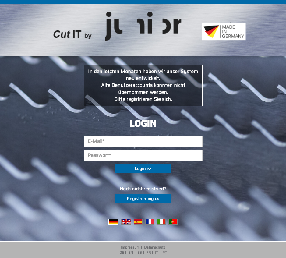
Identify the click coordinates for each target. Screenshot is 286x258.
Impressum (130, 247)
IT (156, 252)
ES (139, 252)
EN (130, 252)
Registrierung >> (143, 198)
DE (121, 252)
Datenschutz (154, 247)
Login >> (143, 168)
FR (148, 252)
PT (164, 252)
